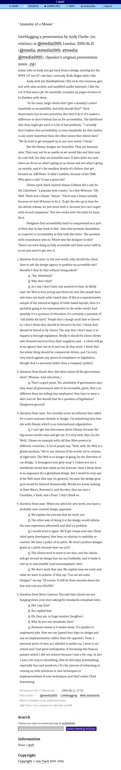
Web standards (90, 695)
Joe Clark (42, 761)
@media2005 (49, 43)
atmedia (69, 50)
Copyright (25, 761)
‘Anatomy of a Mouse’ (36, 24)
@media (27, 50)
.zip (32, 64)
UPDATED (33, 6)
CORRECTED (53, 6)
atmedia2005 (48, 50)
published (68, 723)
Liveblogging (68, 695)
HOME (15, 6)
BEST (72, 6)
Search (108, 6)
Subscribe (89, 6)
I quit (30, 745)
